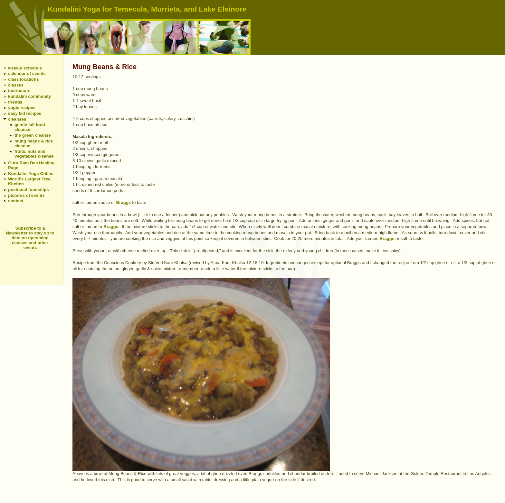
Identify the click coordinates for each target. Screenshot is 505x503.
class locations (23, 79)
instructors (19, 90)
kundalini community (29, 96)
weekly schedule (25, 68)
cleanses (17, 119)
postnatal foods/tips (28, 189)
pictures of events (26, 195)
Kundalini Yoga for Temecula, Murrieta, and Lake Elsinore (147, 9)
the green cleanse (32, 135)
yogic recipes (21, 107)
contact (15, 200)
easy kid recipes (24, 113)
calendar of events (27, 73)
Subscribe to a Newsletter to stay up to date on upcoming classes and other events (30, 238)
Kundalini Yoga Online (30, 173)
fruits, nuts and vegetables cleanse (34, 154)
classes (16, 85)
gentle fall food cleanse (29, 127)
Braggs (123, 202)
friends (15, 102)
